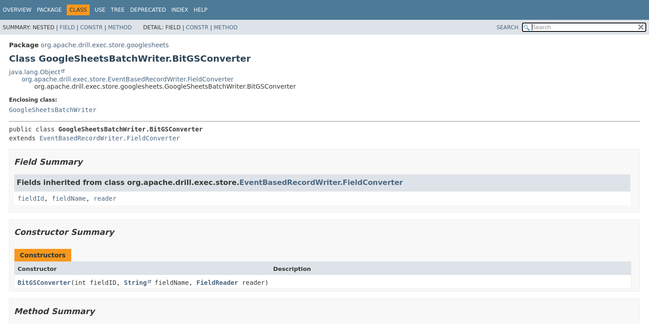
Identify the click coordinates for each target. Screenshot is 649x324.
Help (201, 10)
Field (67, 27)
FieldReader (217, 282)
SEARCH (508, 27)
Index (179, 10)
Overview (17, 10)
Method (120, 27)
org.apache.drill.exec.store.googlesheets (105, 45)
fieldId (31, 198)
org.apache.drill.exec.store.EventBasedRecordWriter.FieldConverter (127, 79)
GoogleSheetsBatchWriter (52, 109)
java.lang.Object (34, 72)
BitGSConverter (44, 282)
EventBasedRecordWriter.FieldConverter (109, 138)
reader (105, 198)
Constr (91, 27)
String (135, 282)
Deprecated (148, 10)
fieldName (69, 198)
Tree (118, 10)
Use (100, 10)
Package (49, 10)
